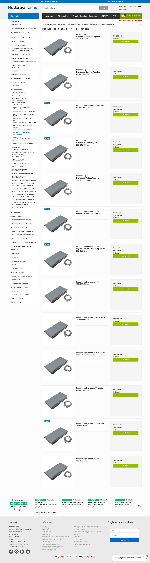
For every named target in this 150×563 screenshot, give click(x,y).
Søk (103, 8)
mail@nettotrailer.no (21, 544)
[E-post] (124, 535)
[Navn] (124, 530)
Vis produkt (125, 41)
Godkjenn (124, 540)
